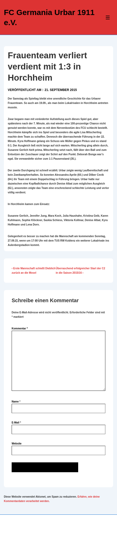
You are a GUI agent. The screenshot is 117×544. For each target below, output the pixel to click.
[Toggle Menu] (107, 17)
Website (16, 443)
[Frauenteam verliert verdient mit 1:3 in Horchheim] (61, 90)
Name (15, 401)
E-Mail (15, 422)
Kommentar (20, 328)
